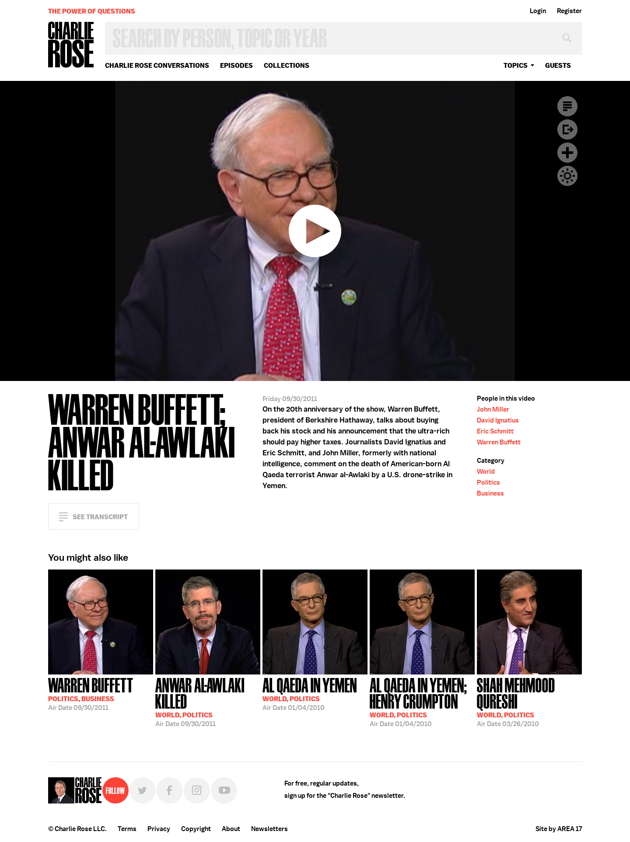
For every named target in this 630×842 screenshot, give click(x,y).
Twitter (143, 790)
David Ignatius (498, 420)
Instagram (197, 790)
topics (516, 65)
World (486, 471)
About (231, 829)
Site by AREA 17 (559, 829)
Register (569, 11)
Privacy (158, 829)
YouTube (224, 790)
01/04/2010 (309, 693)
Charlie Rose (71, 45)
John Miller (493, 409)
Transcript (567, 106)
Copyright (196, 829)
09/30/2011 (90, 693)
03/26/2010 (529, 701)
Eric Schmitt (495, 431)
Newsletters (269, 829)
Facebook (170, 790)
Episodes (236, 65)
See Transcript (100, 517)
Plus (567, 153)
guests (558, 65)
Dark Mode (567, 176)
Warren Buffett (499, 442)
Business (490, 493)
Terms (127, 829)
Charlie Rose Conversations (157, 65)
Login (538, 11)
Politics (488, 482)
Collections (286, 65)
